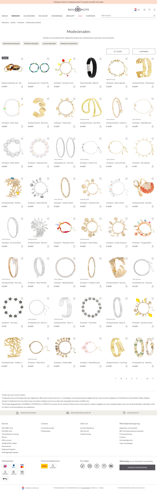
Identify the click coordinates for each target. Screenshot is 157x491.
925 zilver (43, 16)
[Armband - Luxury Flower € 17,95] (117, 153)
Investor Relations (87, 428)
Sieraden (15, 16)
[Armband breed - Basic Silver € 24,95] (117, 313)
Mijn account (7, 440)
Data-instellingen (126, 443)
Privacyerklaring (125, 434)
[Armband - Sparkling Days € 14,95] (65, 273)
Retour (4, 437)
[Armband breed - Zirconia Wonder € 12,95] (13, 273)
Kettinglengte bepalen (10, 452)
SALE (80, 16)
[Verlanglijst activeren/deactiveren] (22, 59)
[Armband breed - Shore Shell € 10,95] (39, 113)
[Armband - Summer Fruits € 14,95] (65, 73)
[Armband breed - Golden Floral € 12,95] (117, 113)
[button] (144, 9)
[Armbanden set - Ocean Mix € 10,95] (39, 73)
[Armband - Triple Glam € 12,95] (65, 113)
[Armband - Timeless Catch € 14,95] (91, 273)
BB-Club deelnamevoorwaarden (131, 431)
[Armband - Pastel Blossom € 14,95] (91, 352)
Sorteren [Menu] (144, 51)
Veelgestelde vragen (9, 443)
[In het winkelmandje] (22, 86)
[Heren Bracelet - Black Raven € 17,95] (91, 73)
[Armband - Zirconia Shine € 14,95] (13, 233)
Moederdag (57, 16)
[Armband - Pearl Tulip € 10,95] (13, 113)
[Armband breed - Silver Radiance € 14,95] (39, 233)
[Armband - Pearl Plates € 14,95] (91, 233)
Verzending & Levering (10, 434)
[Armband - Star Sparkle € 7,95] (143, 153)
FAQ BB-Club (7, 431)
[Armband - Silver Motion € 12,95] (39, 273)
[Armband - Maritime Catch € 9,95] (65, 233)
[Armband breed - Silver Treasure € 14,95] (65, 313)
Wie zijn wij (84, 431)
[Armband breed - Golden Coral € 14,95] (13, 352)
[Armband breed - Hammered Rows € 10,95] (143, 73)
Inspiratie (90, 16)
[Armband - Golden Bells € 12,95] (65, 352)
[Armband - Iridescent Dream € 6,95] (39, 153)
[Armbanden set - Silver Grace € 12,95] (39, 313)
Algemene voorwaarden (128, 428)
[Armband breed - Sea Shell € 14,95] (143, 193)
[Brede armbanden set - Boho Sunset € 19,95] (13, 73)
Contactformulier (47, 428)
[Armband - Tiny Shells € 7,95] (91, 313)
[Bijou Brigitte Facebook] (96, 466)
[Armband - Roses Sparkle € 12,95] (117, 73)
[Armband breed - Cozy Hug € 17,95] (117, 352)
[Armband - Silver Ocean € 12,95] (117, 193)
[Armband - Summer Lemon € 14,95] (143, 313)
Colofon (122, 437)
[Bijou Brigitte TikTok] (82, 466)
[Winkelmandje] (154, 9)
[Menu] (117, 51)
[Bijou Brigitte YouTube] (111, 466)
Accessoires (29, 16)
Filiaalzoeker (45, 431)
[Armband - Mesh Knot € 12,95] (39, 352)
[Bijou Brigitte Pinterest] (104, 466)
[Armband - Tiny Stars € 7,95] (13, 313)
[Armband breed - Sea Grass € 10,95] (117, 273)
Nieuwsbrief (6, 446)
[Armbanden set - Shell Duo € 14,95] (143, 352)
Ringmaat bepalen (8, 449)
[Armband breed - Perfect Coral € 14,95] (13, 193)
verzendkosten (85, 488)
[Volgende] (153, 378)
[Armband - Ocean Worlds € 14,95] (39, 193)
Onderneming (85, 434)
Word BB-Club (7, 428)
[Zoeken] (154, 15)
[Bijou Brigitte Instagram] (89, 466)
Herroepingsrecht (126, 440)
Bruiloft (70, 16)
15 (147, 378)
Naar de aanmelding (137, 467)
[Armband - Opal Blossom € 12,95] (143, 113)
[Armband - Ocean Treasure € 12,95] (117, 233)
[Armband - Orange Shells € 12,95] (143, 233)
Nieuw (5, 16)
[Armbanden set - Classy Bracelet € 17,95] (143, 273)
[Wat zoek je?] (128, 15)
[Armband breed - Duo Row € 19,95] (91, 113)
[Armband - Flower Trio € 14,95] (91, 153)
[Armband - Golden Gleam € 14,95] (65, 193)
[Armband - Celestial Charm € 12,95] (91, 193)
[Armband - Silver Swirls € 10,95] (13, 153)
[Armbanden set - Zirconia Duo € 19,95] (65, 153)
